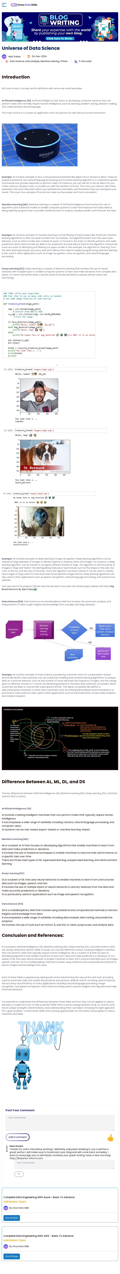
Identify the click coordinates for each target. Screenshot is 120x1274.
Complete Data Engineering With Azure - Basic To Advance (39, 1197)
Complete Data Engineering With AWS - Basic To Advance (39, 1236)
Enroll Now (11, 1218)
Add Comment (18, 1137)
